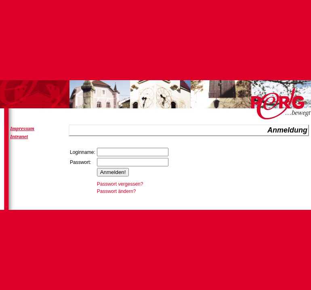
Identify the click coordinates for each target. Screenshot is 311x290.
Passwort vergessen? (120, 184)
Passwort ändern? (116, 191)
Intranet (19, 136)
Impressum (22, 128)
